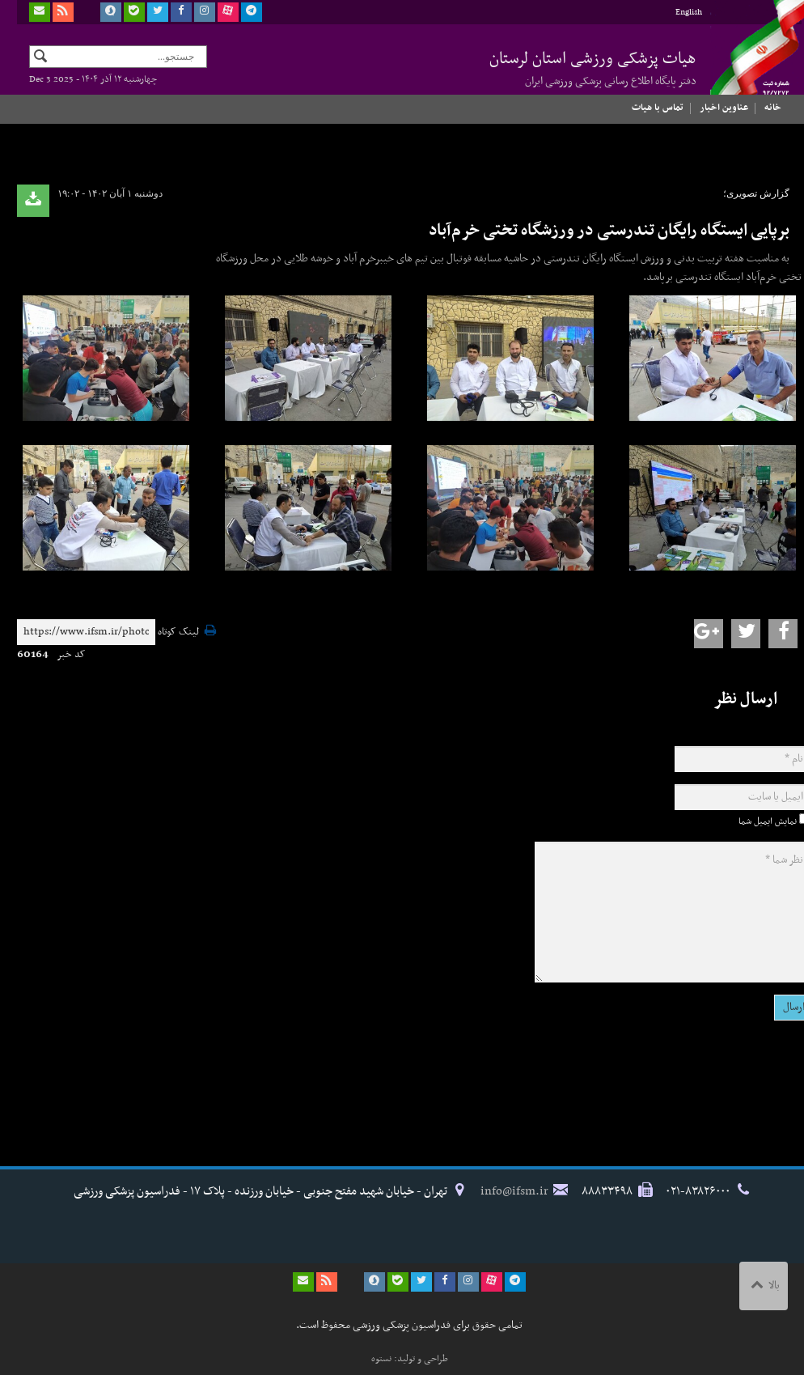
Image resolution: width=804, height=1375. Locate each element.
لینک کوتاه (178, 632)
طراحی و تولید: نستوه (409, 1359)
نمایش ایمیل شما (767, 821)
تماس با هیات (657, 108)
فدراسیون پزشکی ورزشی (749, 62)
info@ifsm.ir (514, 1191)
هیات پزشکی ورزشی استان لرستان (592, 68)
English (688, 12)
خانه (772, 108)
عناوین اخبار (724, 108)
